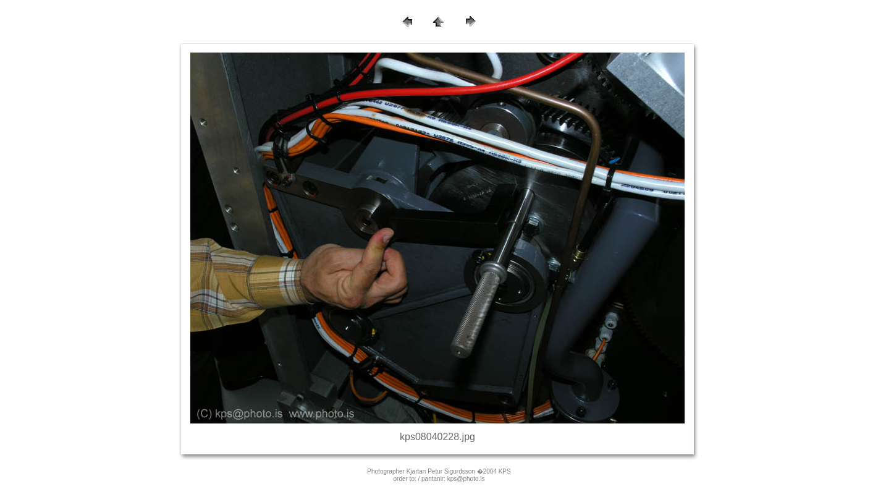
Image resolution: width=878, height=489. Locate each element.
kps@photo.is (466, 478)
